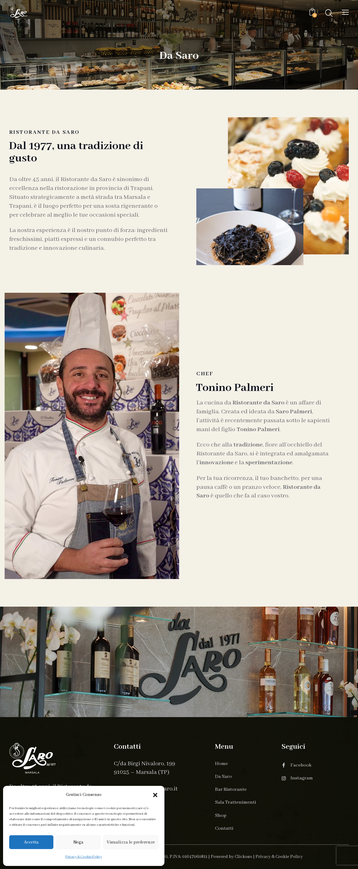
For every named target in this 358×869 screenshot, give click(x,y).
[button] (155, 795)
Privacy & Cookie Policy (83, 857)
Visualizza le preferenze (131, 842)
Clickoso (243, 856)
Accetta (31, 842)
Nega (78, 842)
